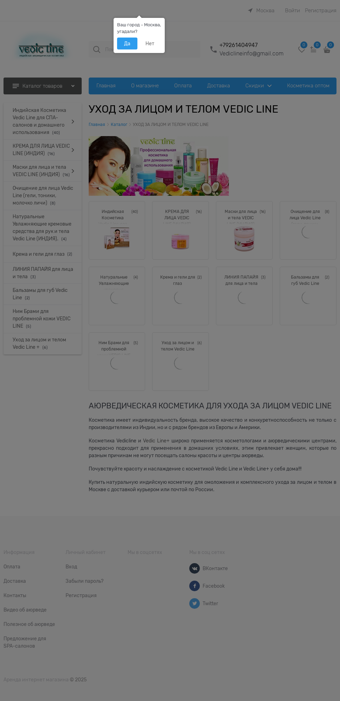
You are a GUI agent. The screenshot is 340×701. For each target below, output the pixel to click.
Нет (149, 43)
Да (127, 43)
